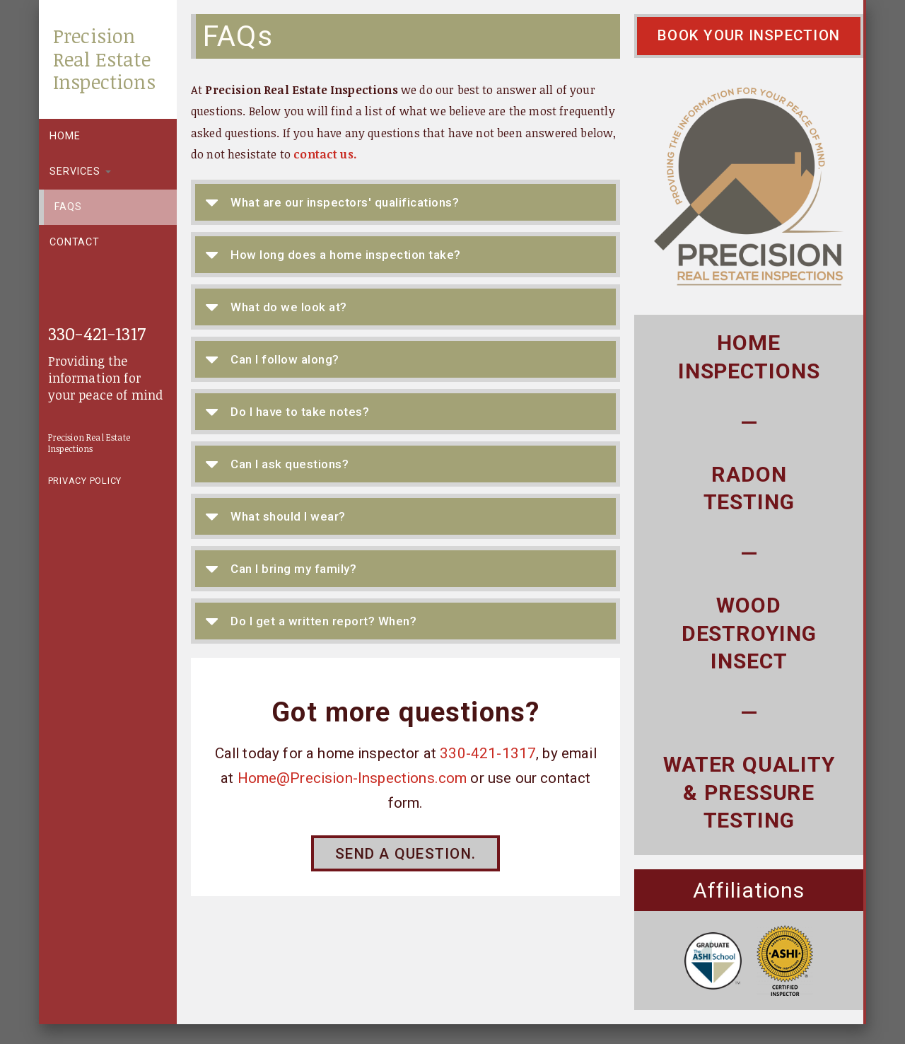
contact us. (325, 154)
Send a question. (405, 853)
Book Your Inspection (749, 35)
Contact (74, 242)
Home (64, 136)
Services (80, 172)
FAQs (67, 207)
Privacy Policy (85, 480)
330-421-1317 (97, 332)
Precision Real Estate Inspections (104, 59)
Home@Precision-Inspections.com (352, 778)
